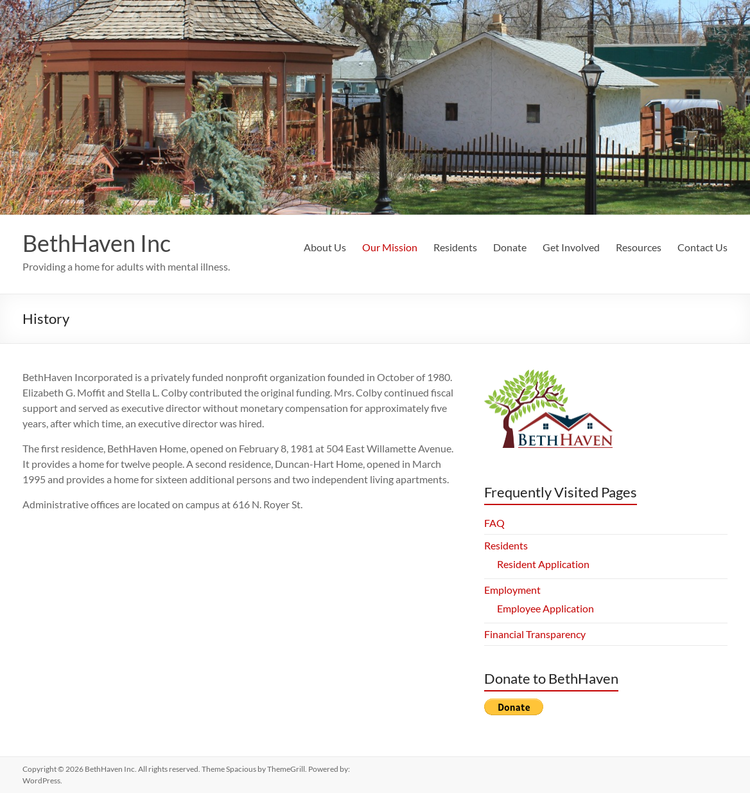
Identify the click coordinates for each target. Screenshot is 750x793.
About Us (325, 247)
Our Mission (389, 247)
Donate (510, 247)
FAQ (494, 523)
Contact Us (702, 247)
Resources (638, 247)
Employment (512, 590)
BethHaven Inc (96, 243)
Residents (455, 247)
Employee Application (545, 608)
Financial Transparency (535, 634)
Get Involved (571, 247)
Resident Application (543, 564)
